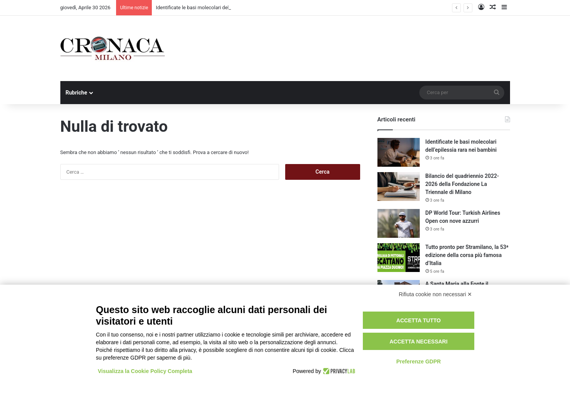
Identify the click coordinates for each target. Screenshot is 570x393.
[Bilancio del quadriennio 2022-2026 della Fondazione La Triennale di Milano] (398, 186)
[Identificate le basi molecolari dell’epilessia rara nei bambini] (398, 152)
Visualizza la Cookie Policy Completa (145, 371)
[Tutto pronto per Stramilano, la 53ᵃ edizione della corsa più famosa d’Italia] (398, 257)
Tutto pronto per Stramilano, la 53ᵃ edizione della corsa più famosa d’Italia (467, 255)
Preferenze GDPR (418, 361)
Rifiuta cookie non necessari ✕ (435, 294)
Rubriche (76, 93)
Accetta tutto (418, 320)
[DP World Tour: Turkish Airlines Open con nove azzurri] (398, 223)
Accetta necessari (418, 341)
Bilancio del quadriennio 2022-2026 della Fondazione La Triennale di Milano (462, 184)
